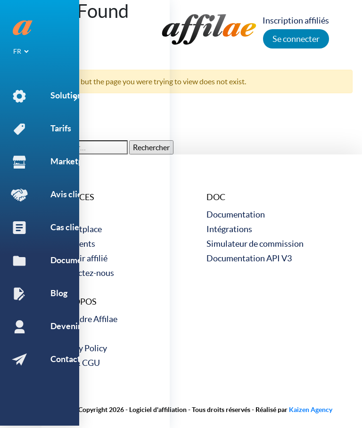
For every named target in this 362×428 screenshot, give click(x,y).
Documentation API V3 (249, 258)
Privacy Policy (81, 348)
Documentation (235, 214)
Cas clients (75, 244)
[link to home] (209, 28)
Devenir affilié (81, 258)
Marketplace (79, 229)
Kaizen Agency (310, 409)
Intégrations (229, 229)
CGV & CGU (78, 363)
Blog (64, 334)
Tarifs (66, 214)
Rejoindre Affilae (86, 319)
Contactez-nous (85, 273)
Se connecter (298, 39)
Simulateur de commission (255, 244)
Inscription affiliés (298, 20)
